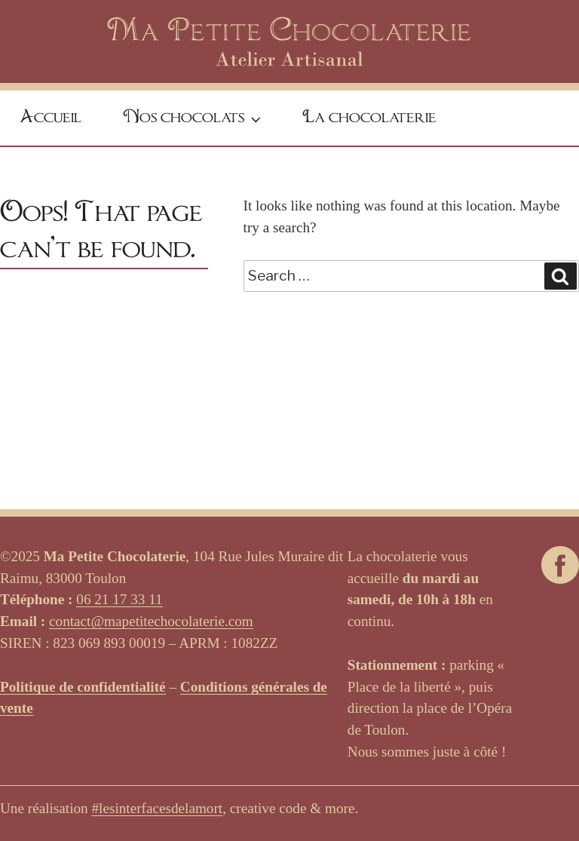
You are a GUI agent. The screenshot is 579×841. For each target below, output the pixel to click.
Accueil (50, 117)
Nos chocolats (194, 119)
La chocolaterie (369, 117)
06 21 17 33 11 (119, 599)
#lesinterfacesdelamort (156, 808)
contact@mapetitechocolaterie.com (151, 621)
